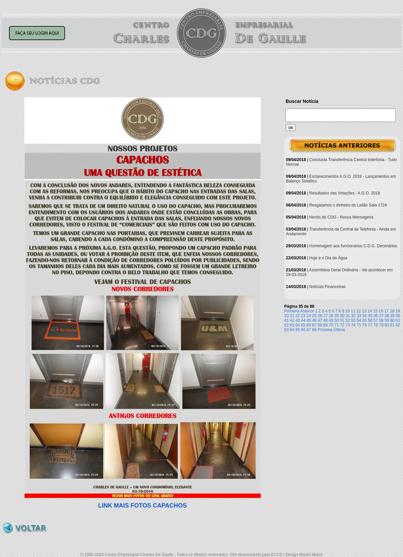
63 (292, 325)
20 (286, 315)
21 (292, 315)
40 (398, 315)
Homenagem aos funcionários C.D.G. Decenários (353, 246)
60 (392, 320)
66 (309, 325)
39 (392, 315)
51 (342, 320)
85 (297, 329)
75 (359, 325)
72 (342, 325)
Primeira (291, 311)
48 (325, 320)
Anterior (307, 311)
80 (387, 325)
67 (314, 325)
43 (297, 320)
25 (314, 315)
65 (303, 325)
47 (320, 320)
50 (336, 320)
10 (347, 311)
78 (375, 325)
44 (303, 320)
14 (370, 311)
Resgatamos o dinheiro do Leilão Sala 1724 (348, 205)
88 (314, 329)
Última (339, 329)
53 (353, 320)
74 (353, 325)
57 (375, 320)
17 (386, 311)
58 (381, 320)
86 (303, 329)
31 (348, 315)
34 (364, 315)
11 (353, 311)
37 (381, 315)
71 (336, 325)
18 (392, 311)
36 (375, 315)
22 (297, 315)
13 (364, 311)
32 (353, 315)
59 (387, 320)
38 (387, 315)
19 (397, 311)
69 (325, 325)
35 (370, 315)
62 (286, 325)
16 (381, 311)
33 (359, 315)
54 (359, 320)
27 (325, 315)
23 (303, 315)
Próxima (325, 329)
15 (375, 311)
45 (309, 320)
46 (314, 320)
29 (336, 315)
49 (331, 320)
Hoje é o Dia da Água (328, 258)
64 (297, 325)
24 (309, 315)
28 (331, 315)
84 (292, 329)
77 (370, 325)
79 (381, 325)
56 (370, 320)
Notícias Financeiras (327, 286)
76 (364, 325)
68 (320, 325)
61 (398, 320)
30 (342, 315)
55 (364, 320)
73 (348, 325)
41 (286, 320)
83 (286, 329)
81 (392, 325)
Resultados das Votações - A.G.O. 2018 (344, 193)
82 (398, 325)
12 (358, 311)
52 (348, 320)
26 (320, 315)
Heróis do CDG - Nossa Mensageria (341, 217)
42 (292, 320)
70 (331, 325)
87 (309, 329)
